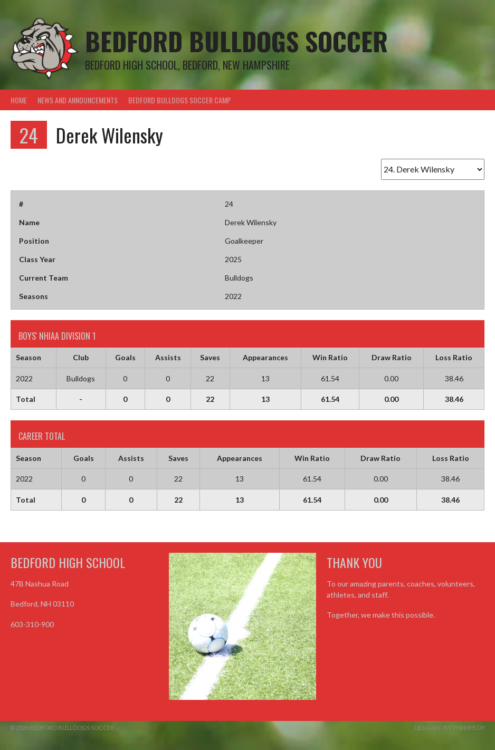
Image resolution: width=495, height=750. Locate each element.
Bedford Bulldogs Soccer (236, 41)
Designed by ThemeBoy (449, 727)
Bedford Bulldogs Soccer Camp (179, 99)
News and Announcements (77, 99)
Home (19, 99)
